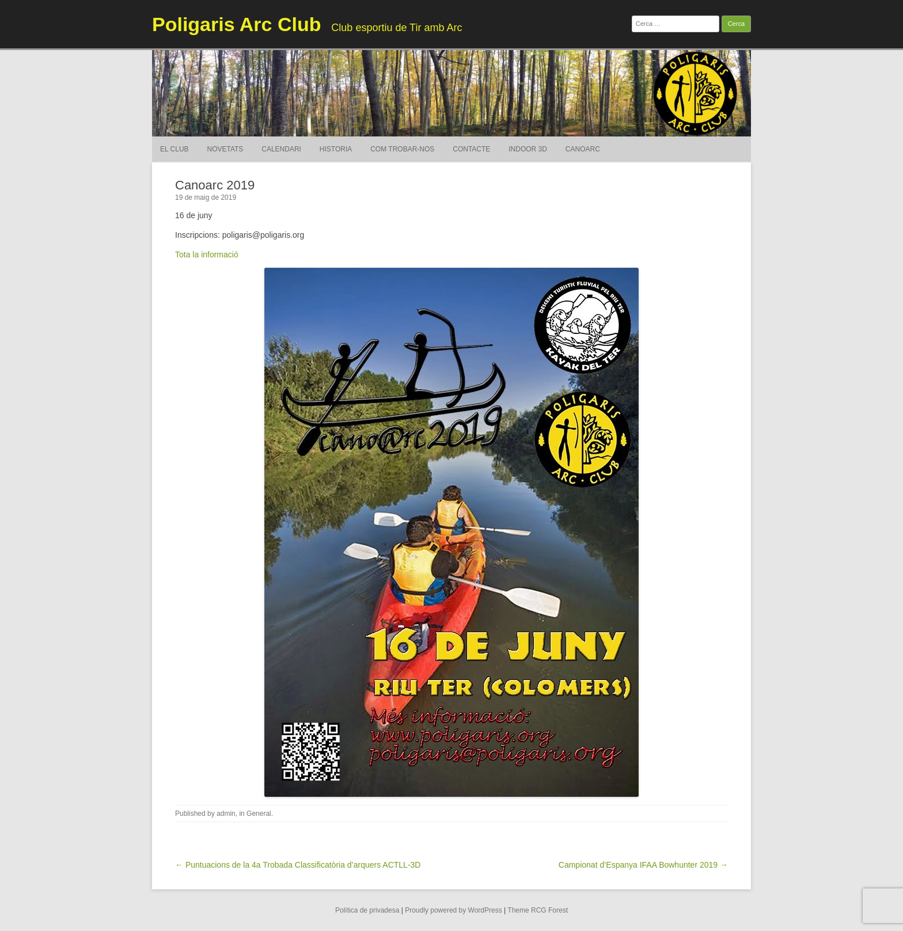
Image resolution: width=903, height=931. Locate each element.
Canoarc (583, 149)
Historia (336, 149)
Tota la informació (206, 254)
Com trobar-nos (402, 149)
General (258, 814)
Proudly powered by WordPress (453, 910)
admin (226, 814)
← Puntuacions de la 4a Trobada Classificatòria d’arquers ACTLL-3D (297, 864)
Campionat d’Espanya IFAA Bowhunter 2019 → (643, 864)
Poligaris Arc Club (236, 24)
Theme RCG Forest (537, 910)
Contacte (471, 149)
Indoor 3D (528, 149)
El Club (174, 149)
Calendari (281, 149)
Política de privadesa (367, 910)
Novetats (225, 149)
